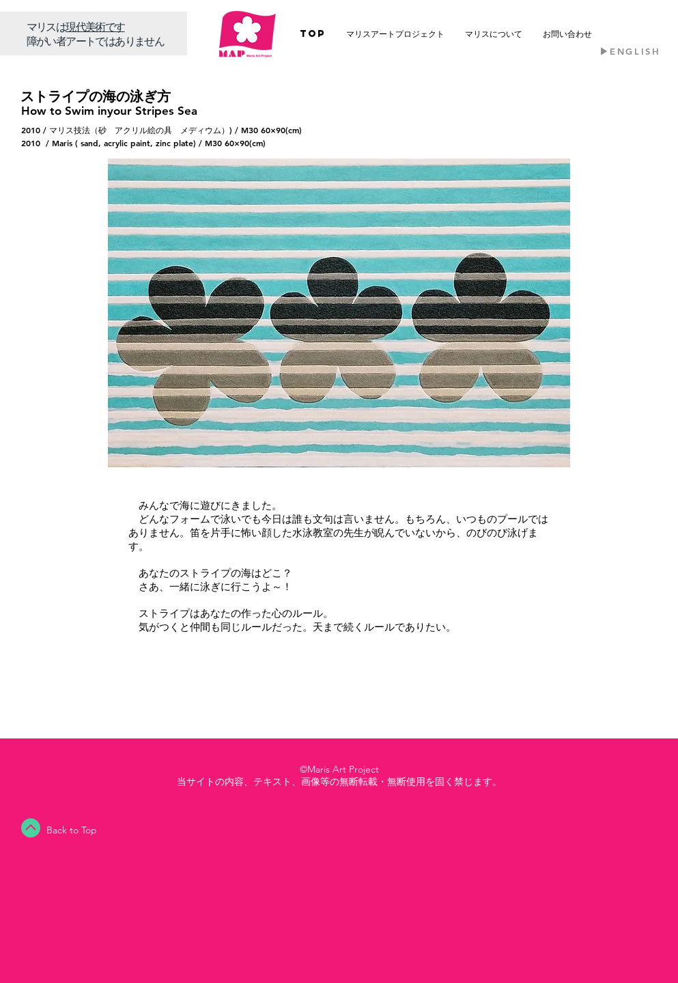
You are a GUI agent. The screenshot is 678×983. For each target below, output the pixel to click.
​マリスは (46, 26)
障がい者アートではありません (96, 41)
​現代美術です (95, 26)
